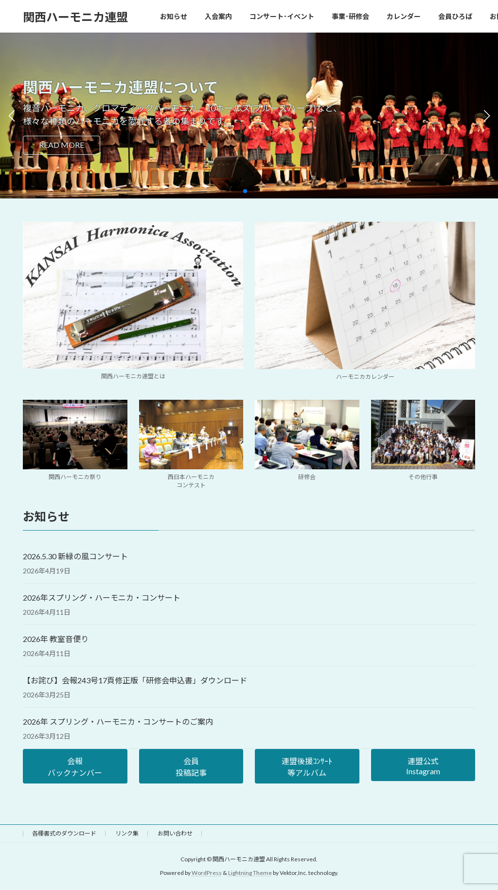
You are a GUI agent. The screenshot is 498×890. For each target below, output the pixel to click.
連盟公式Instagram (423, 766)
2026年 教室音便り (56, 638)
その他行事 (423, 477)
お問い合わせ (175, 833)
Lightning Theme (250, 873)
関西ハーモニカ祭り (75, 477)
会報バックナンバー (75, 766)
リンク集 (127, 833)
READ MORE (61, 144)
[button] (245, 191)
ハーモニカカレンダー (365, 376)
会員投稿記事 (191, 766)
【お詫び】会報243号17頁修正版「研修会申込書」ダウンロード (135, 680)
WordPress (207, 873)
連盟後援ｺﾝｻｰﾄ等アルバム (307, 766)
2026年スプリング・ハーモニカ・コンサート (101, 597)
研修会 (307, 477)
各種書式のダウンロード (64, 833)
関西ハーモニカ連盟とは (133, 376)
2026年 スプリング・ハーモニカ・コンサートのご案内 (118, 721)
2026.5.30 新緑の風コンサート (75, 556)
